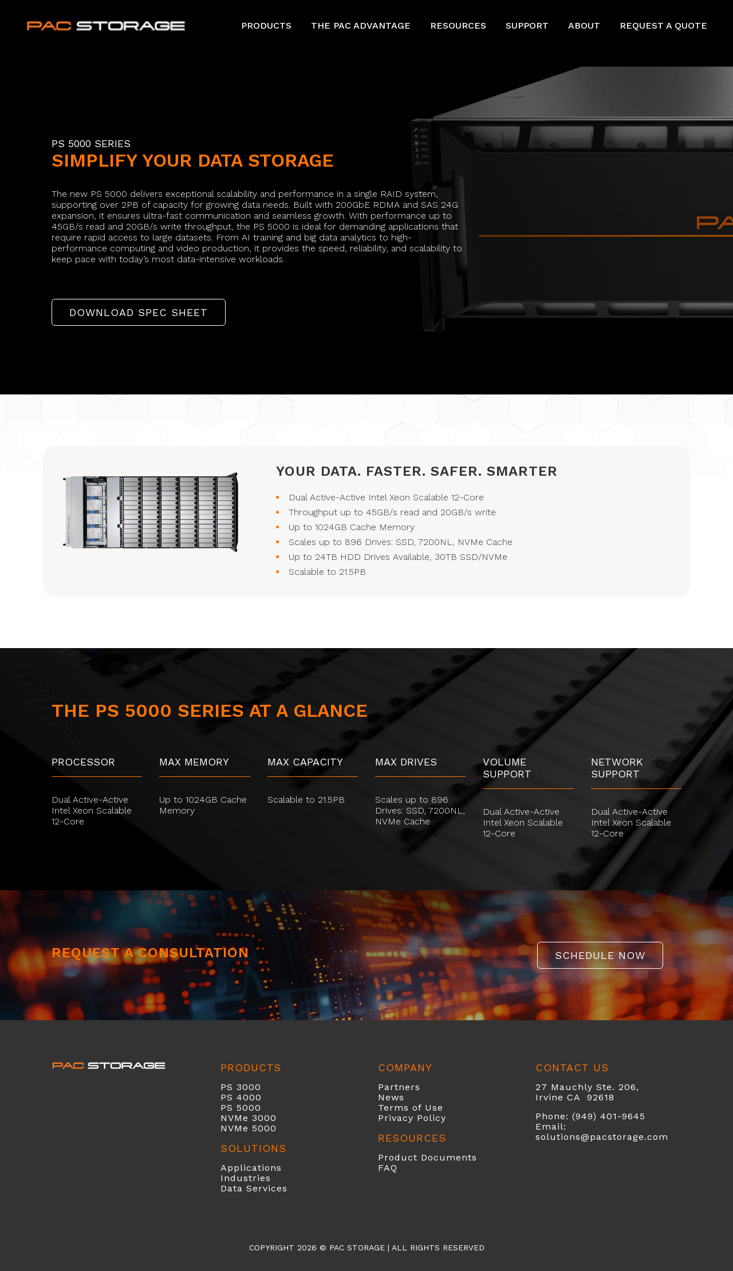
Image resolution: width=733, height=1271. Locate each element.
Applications (251, 1167)
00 (255, 1097)
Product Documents (427, 1157)
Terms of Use (410, 1107)
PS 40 (234, 1097)
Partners (399, 1086)
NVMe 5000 (248, 1128)
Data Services (253, 1188)
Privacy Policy (412, 1117)
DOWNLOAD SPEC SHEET (138, 312)
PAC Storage (357, 1247)
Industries (245, 1178)
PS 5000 (240, 1107)
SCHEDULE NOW (600, 955)
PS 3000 (240, 1086)
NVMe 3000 (248, 1117)
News (391, 1097)
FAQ (387, 1167)
